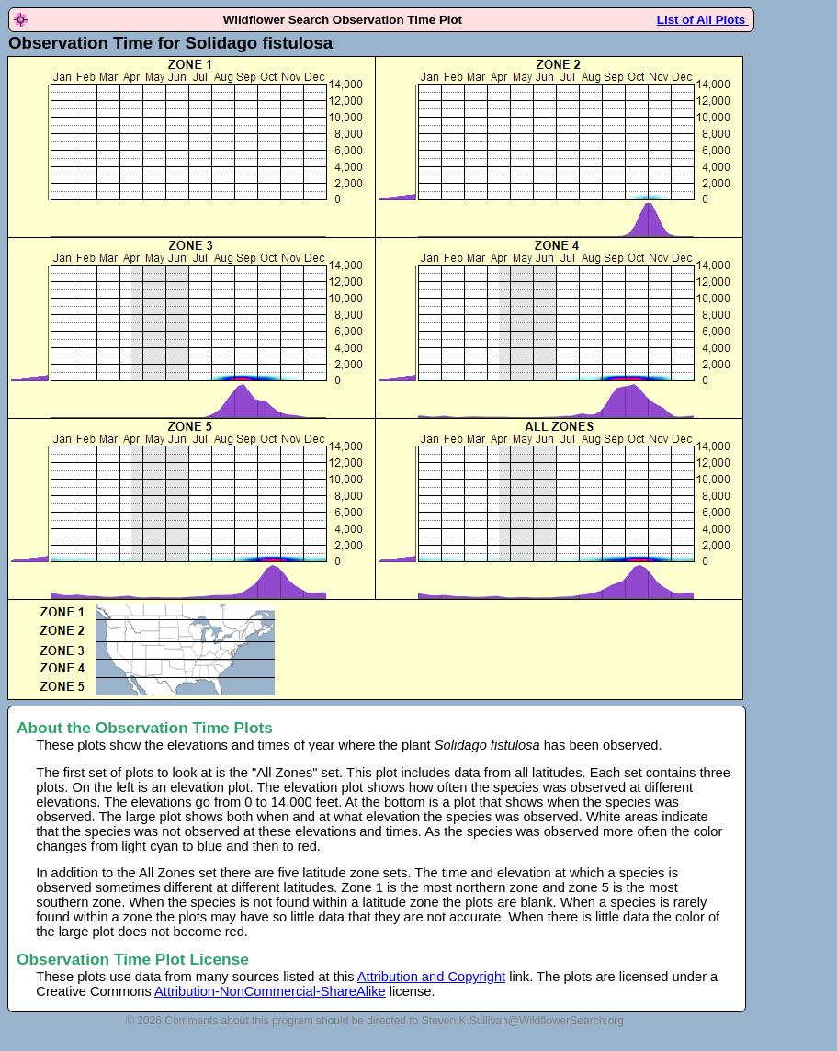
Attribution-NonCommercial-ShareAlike (270, 991)
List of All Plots (703, 20)
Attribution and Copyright (431, 976)
